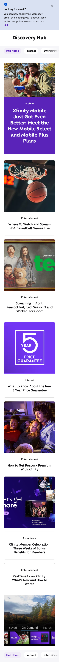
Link (6, 25)
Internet (31, 50)
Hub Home (12, 50)
